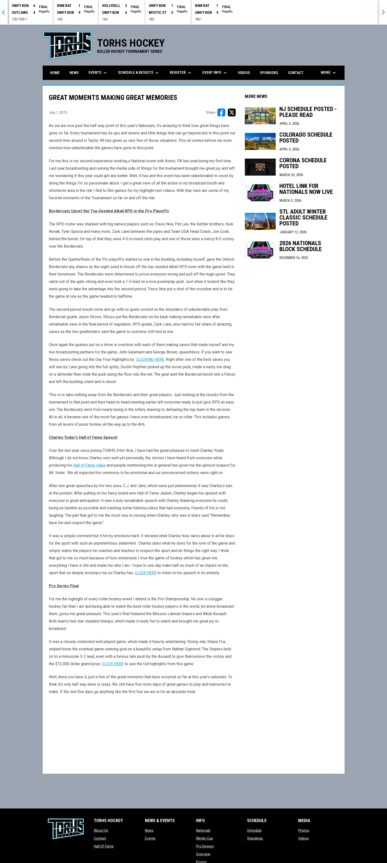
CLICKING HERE (150, 359)
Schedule (254, 830)
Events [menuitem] (98, 73)
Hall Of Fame (104, 846)
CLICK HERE (145, 572)
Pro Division (205, 846)
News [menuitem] (74, 73)
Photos (303, 830)
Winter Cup (204, 838)
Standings (255, 838)
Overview (203, 854)
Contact (100, 838)
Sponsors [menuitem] (269, 73)
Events (150, 838)
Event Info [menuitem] (215, 73)
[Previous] (4, 12)
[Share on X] (232, 112)
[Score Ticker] (193, 12)
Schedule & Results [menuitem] (139, 73)
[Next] (383, 12)
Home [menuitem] (55, 73)
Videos (303, 838)
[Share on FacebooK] (221, 112)
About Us (101, 830)
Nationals (203, 830)
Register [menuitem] (181, 73)
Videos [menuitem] (244, 73)
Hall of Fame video (89, 465)
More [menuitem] (329, 73)
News (149, 830)
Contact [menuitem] (296, 73)
